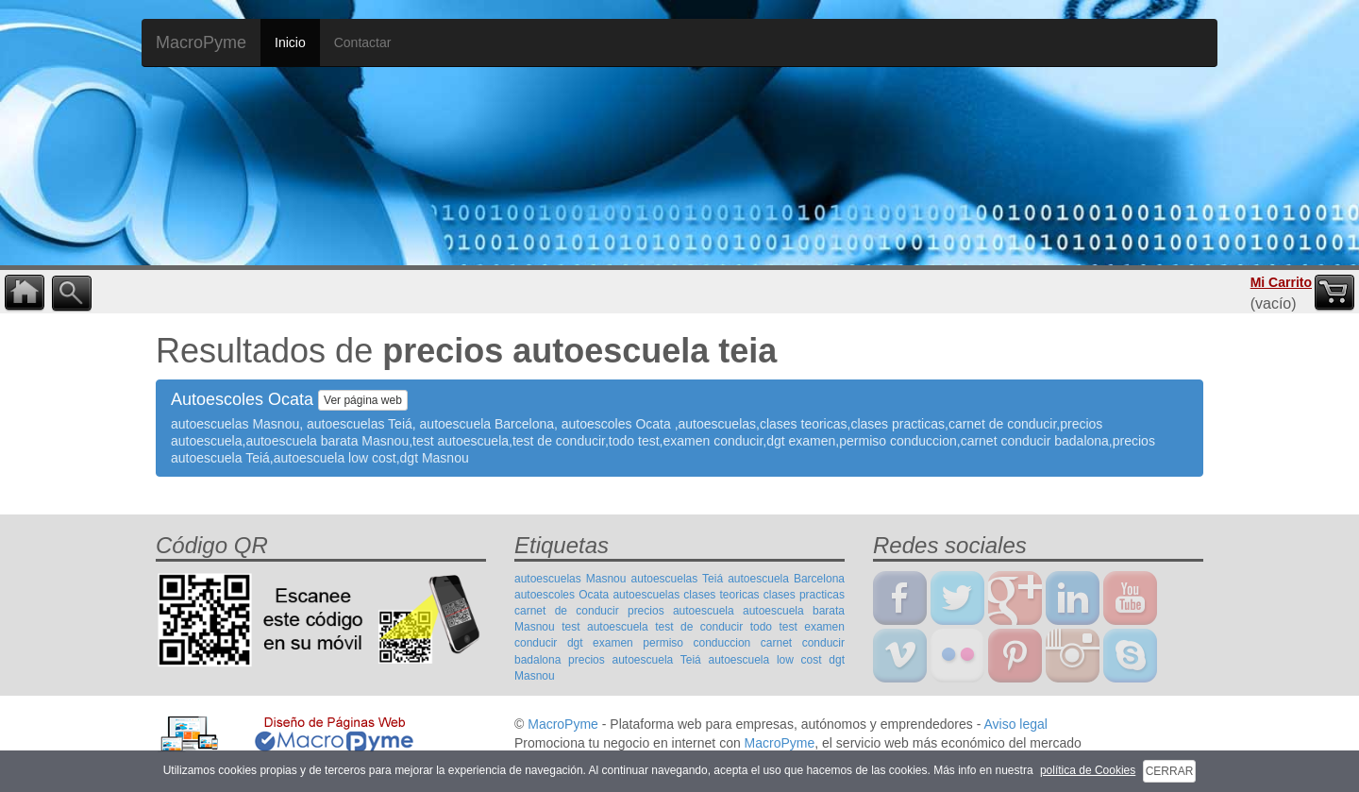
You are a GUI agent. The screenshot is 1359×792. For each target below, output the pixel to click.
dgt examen (600, 642)
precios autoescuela (681, 610)
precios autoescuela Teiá (634, 659)
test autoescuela (605, 626)
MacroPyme (201, 42)
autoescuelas (646, 594)
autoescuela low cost (764, 659)
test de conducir (699, 626)
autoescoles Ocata (561, 594)
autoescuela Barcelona (786, 578)
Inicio (290, 42)
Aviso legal (1015, 724)
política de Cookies (1087, 770)
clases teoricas (721, 594)
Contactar (363, 42)
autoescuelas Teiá (677, 578)
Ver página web (363, 400)
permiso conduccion (696, 642)
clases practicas (804, 594)
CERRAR (1170, 771)
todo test (773, 626)
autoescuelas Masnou (570, 578)
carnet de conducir (566, 610)
